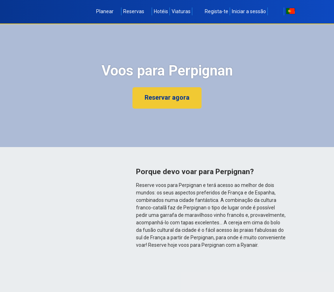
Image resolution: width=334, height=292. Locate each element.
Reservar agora (167, 97)
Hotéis (161, 11)
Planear (108, 11)
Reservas (136, 11)
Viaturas (181, 11)
